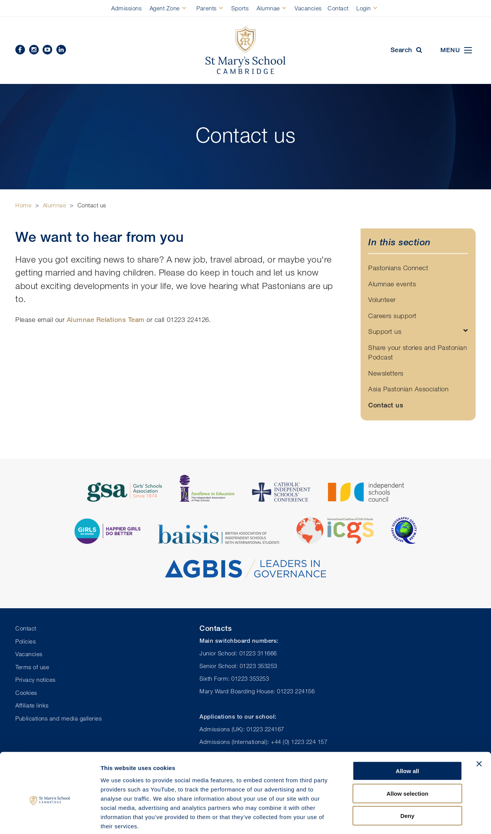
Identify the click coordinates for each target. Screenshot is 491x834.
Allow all (407, 733)
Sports (240, 8)
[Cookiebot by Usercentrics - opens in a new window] (49, 819)
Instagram (34, 49)
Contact (338, 8)
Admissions (126, 8)
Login (363, 8)
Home (23, 205)
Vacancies (308, 8)
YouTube (47, 49)
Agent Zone (165, 8)
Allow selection (407, 755)
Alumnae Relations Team (106, 319)
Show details (402, 819)
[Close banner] (479, 726)
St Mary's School (245, 50)
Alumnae (268, 8)
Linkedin (61, 49)
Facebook (20, 49)
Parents (206, 8)
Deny (407, 778)
